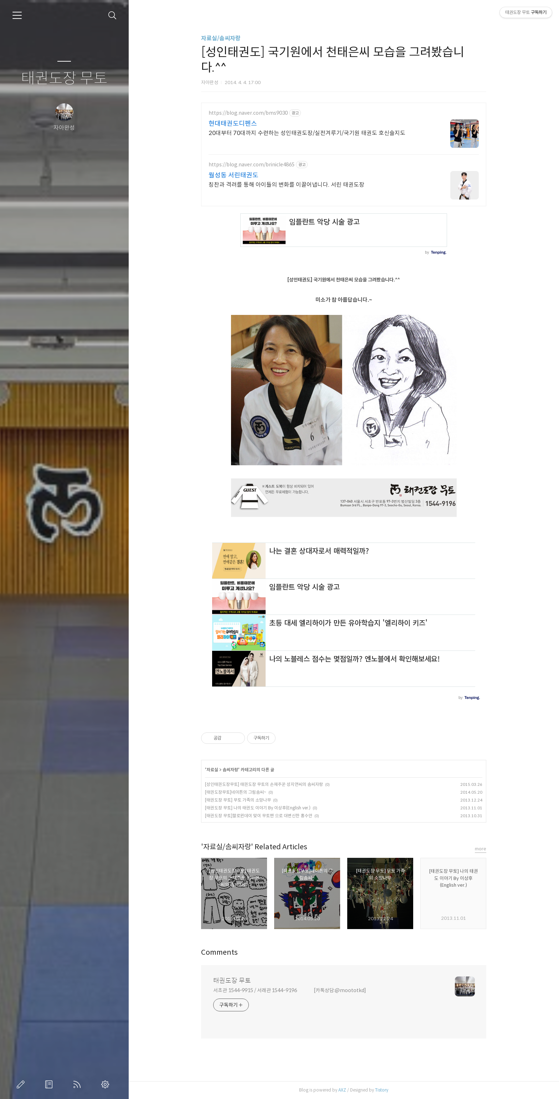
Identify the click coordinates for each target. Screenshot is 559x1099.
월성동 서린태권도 (233, 175)
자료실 (212, 769)
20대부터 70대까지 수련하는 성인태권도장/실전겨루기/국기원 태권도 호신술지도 (307, 133)
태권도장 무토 (64, 78)
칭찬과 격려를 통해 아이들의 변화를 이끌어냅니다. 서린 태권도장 (286, 184)
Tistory (381, 1090)
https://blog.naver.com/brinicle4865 (251, 165)
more (480, 849)
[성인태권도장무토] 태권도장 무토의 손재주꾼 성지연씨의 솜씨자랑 (264, 784)
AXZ (342, 1090)
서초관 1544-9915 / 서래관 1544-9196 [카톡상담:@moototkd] (289, 990)
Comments (219, 952)
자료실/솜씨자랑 (221, 38)
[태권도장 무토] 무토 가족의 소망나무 (238, 800)
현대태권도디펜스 (233, 124)
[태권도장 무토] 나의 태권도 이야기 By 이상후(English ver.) (258, 807)
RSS (78, 1084)
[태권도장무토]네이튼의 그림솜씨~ (235, 792)
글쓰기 (22, 1084)
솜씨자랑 (230, 769)
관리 (106, 1084)
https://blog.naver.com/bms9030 (248, 113)
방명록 (50, 1084)
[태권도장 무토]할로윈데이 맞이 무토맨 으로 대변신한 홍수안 (258, 815)
